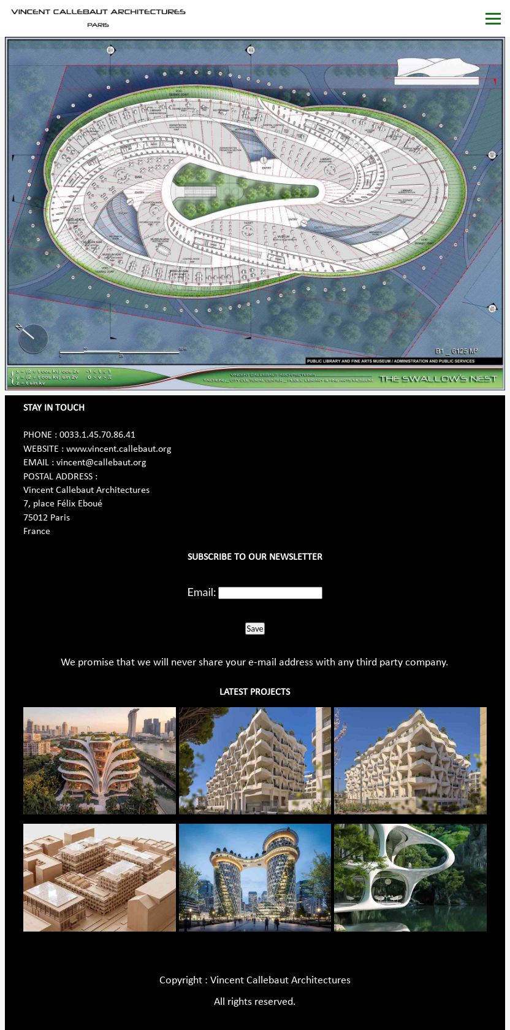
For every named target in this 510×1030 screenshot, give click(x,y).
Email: (202, 591)
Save (254, 628)
